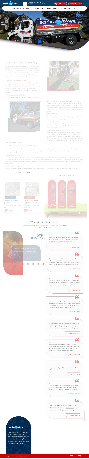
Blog (32, 8)
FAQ (69, 8)
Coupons (42, 8)
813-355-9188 (61, 3)
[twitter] (69, 445)
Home (13, 8)
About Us (19, 8)
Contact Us (74, 8)
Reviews (37, 8)
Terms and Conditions (53, 447)
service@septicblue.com (71, 430)
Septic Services (26, 8)
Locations (48, 8)
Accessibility (51, 438)
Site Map (50, 441)
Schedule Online (73, 3)
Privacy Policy (51, 444)
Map (69, 440)
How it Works (63, 8)
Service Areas (55, 8)
